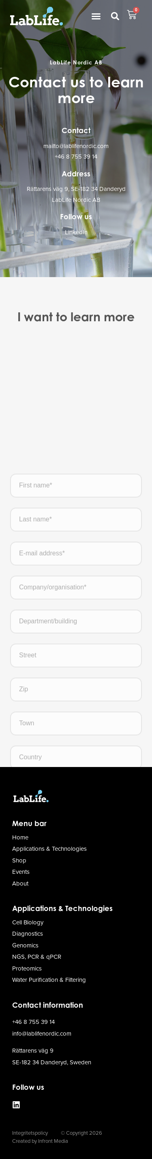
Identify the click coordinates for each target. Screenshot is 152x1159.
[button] (96, 16)
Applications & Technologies (62, 908)
